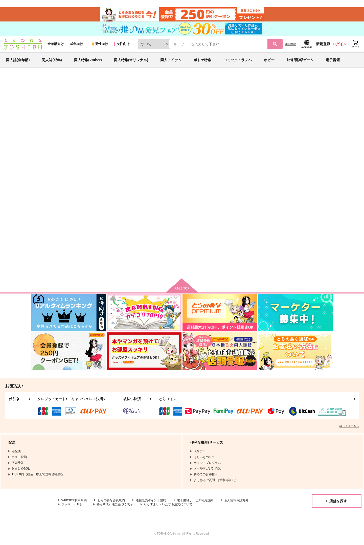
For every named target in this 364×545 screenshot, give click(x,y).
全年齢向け (56, 46)
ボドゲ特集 (202, 62)
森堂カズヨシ (72, 108)
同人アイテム (170, 62)
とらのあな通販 (41, 83)
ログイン (339, 46)
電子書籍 (333, 62)
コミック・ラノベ (237, 62)
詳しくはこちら (349, 427)
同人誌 (60, 83)
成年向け (76, 46)
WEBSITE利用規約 (74, 502)
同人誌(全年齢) (18, 62)
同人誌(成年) (52, 62)
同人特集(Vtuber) (88, 62)
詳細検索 (290, 45)
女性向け (121, 46)
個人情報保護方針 (237, 502)
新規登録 (323, 46)
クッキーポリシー (73, 506)
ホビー (269, 62)
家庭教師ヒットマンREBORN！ (235, 108)
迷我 (192, 108)
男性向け (99, 46)
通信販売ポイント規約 (151, 502)
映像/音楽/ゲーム (300, 62)
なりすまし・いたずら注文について (168, 506)
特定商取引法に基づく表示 (115, 506)
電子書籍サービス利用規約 (195, 502)
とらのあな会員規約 (111, 502)
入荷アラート (257, 97)
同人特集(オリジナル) (131, 62)
